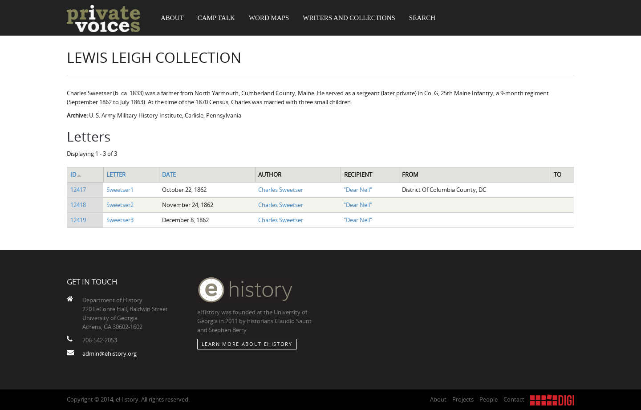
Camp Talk (216, 17)
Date (169, 174)
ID (76, 174)
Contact (513, 399)
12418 (78, 205)
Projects (463, 399)
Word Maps (269, 17)
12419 (78, 220)
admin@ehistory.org (109, 353)
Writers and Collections (349, 17)
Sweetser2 (120, 205)
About (172, 17)
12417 (78, 190)
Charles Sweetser (280, 190)
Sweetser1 (120, 190)
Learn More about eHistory (247, 344)
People (488, 399)
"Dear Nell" (358, 190)
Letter (116, 174)
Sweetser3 (120, 220)
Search (422, 17)
